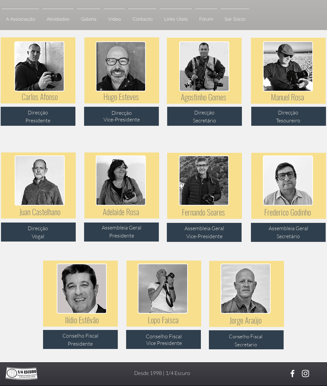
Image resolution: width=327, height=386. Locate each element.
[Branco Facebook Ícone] (292, 373)
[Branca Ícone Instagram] (305, 373)
